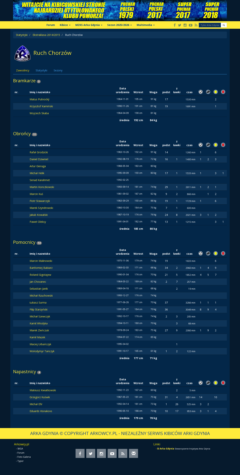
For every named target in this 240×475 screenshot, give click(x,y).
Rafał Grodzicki (39, 152)
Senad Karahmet (40, 180)
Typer (20, 461)
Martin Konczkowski (42, 187)
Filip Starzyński (38, 309)
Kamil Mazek (37, 337)
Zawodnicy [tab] (22, 70)
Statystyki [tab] (41, 70)
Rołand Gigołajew (40, 274)
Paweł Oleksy (38, 222)
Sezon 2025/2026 (119, 25)
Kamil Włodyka (39, 323)
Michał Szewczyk (40, 316)
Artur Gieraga (38, 166)
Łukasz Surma (38, 302)
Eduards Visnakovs (41, 411)
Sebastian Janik (39, 288)
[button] (224, 25)
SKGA (20, 448)
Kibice (65, 25)
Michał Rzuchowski (41, 295)
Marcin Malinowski (41, 261)
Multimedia (146, 25)
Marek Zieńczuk (39, 330)
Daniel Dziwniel (39, 159)
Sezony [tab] (58, 70)
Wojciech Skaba (39, 113)
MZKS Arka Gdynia (88, 25)
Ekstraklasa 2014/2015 (46, 35)
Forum (50, 25)
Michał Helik (37, 173)
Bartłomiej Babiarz (41, 268)
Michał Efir (36, 404)
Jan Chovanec (38, 281)
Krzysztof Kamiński (41, 106)
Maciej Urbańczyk (40, 344)
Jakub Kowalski (39, 215)
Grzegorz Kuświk (40, 397)
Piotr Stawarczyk (40, 201)
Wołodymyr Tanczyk (42, 351)
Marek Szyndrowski (41, 208)
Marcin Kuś (36, 194)
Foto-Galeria (24, 456)
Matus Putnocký (39, 99)
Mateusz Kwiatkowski (43, 390)
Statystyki (22, 35)
